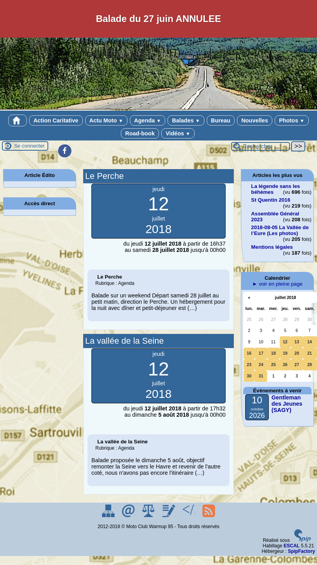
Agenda (147, 120)
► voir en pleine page (277, 284)
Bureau (221, 120)
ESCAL (292, 546)
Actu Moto (106, 120)
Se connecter (29, 146)
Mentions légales (272, 247)
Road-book (140, 133)
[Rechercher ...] (260, 146)
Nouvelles (254, 120)
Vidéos (178, 133)
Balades (186, 120)
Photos (291, 120)
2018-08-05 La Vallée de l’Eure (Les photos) (280, 230)
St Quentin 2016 (270, 200)
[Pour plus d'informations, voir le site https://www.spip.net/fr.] (302, 540)
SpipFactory (301, 551)
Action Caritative (55, 120)
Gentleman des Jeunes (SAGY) (286, 403)
